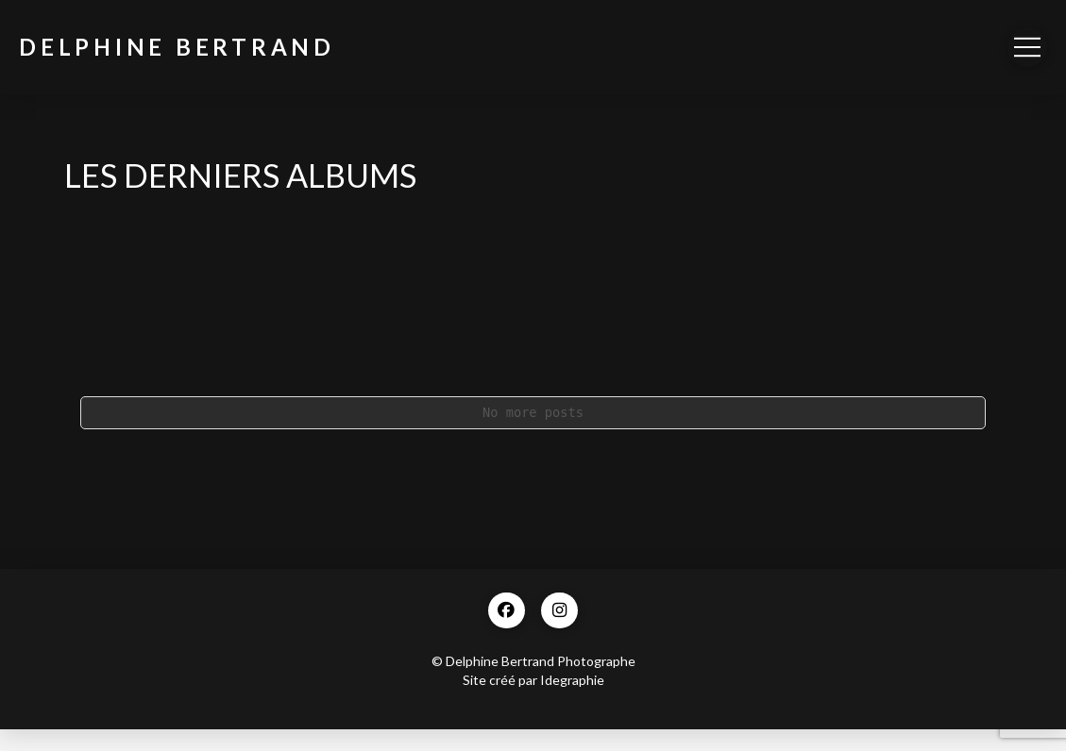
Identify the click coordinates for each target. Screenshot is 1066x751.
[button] (1027, 47)
